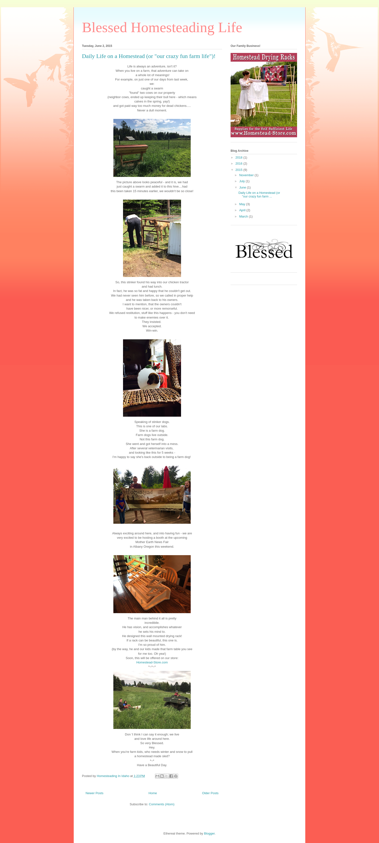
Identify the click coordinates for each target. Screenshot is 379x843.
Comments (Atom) (161, 804)
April (243, 210)
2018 (239, 157)
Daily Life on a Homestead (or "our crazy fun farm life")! (149, 56)
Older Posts (210, 793)
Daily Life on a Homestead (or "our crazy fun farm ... (259, 194)
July (242, 181)
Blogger (209, 833)
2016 (239, 163)
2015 (239, 170)
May (242, 204)
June (243, 187)
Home (153, 793)
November (247, 175)
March (244, 216)
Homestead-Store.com (152, 662)
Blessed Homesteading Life (162, 27)
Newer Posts (94, 793)
